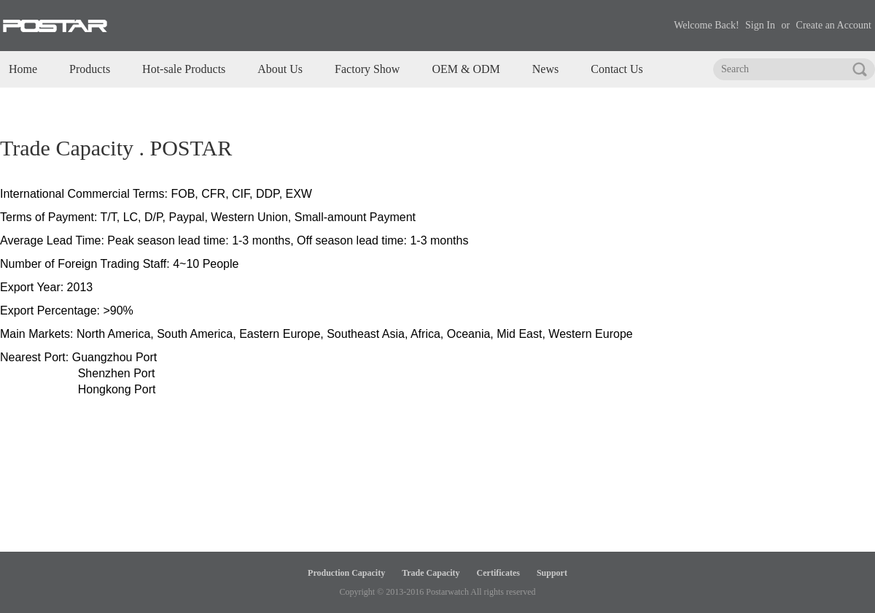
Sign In (760, 25)
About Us (280, 69)
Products (89, 69)
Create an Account (833, 25)
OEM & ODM (465, 69)
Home (23, 69)
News (545, 69)
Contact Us (617, 69)
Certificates (498, 573)
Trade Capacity (430, 573)
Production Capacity (346, 573)
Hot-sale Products (183, 69)
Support (552, 573)
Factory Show (367, 69)
